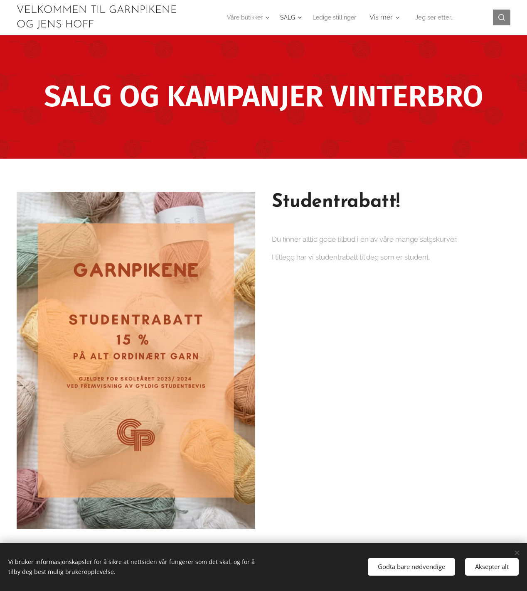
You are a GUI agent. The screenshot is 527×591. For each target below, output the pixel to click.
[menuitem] (240, 17)
